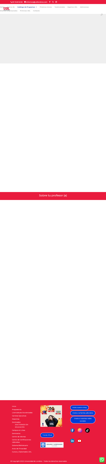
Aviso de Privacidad (19, 449)
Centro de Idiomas (19, 437)
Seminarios (16, 433)
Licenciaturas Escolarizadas (22, 413)
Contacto (36, 11)
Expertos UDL (72, 7)
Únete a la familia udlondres (82, 413)
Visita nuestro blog (79, 407)
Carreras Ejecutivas (19, 416)
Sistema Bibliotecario (20, 445)
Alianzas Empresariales (8, 11)
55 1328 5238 (17, 2)
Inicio (14, 406)
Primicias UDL (25, 11)
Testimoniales (59, 7)
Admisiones (84, 7)
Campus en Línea (18, 430)
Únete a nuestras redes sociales (83, 420)
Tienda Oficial (47, 435)
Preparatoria (16, 409)
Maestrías (15, 419)
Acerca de (11, 7)
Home (2, 7)
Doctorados (16, 422)
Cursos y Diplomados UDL (22, 452)
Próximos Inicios (46, 7)
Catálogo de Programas (26, 7)
